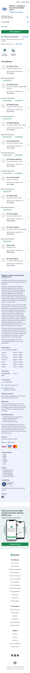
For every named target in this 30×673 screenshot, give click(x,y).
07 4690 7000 (8, 386)
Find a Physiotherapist (15, 569)
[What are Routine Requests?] (13, 78)
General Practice (15, 609)
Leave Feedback (15, 601)
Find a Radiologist (15, 591)
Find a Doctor (15, 563)
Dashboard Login (15, 622)
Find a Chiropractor (15, 575)
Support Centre (15, 625)
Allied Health (15, 612)
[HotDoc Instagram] (17, 655)
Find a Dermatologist (15, 588)
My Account (15, 594)
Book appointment (15, 31)
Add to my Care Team (16, 12)
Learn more (25, 36)
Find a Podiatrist (15, 572)
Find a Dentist (15, 566)
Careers (15, 637)
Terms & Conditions (15, 643)
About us (15, 634)
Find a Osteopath (15, 585)
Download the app (15, 544)
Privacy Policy (15, 646)
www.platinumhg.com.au (11, 389)
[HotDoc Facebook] (12, 655)
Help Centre (15, 597)
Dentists (15, 616)
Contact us (15, 640)
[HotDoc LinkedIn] (15, 655)
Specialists (15, 619)
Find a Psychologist (15, 579)
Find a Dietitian (15, 582)
